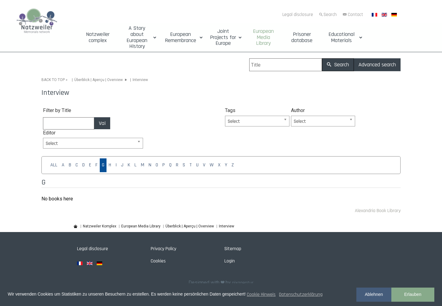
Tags (230, 110)
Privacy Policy (163, 249)
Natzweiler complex (98, 37)
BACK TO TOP (53, 80)
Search (330, 14)
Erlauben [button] (412, 294)
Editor (49, 133)
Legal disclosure (297, 14)
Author (298, 110)
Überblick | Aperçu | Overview (98, 80)
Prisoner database (301, 37)
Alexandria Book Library (378, 210)
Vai (102, 123)
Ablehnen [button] (374, 294)
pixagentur (243, 283)
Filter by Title (57, 110)
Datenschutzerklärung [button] (301, 294)
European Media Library (263, 37)
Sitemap (232, 249)
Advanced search (377, 64)
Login (229, 261)
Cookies (158, 261)
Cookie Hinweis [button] (261, 294)
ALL (53, 165)
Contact (355, 14)
